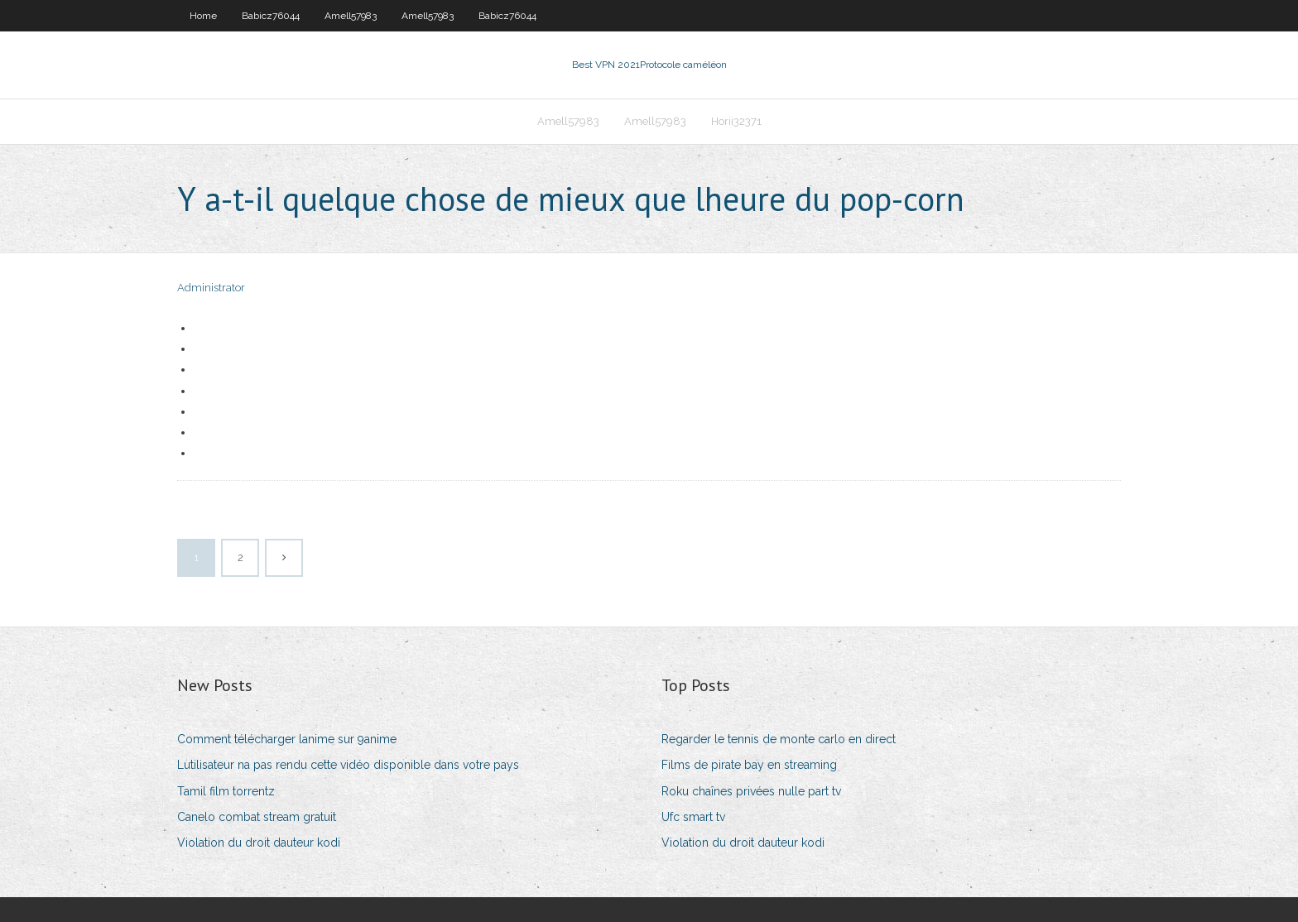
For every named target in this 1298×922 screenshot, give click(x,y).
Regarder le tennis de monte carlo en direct (778, 739)
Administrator (211, 287)
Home (203, 16)
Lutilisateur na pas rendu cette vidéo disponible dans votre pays (348, 764)
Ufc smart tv (693, 817)
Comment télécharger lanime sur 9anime (287, 739)
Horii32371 (736, 121)
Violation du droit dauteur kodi (258, 842)
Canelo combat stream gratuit (256, 817)
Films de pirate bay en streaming (749, 764)
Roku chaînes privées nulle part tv (751, 791)
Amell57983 (350, 16)
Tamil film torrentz (226, 791)
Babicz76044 (271, 16)
